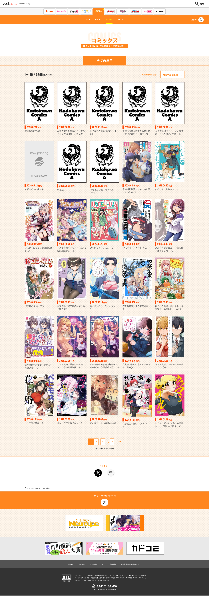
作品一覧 (95, 19)
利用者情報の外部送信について (136, 564)
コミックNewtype (34, 488)
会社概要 (64, 564)
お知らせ (125, 19)
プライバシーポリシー (95, 564)
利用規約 (77, 564)
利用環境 (113, 564)
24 (110, 441)
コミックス (110, 19)
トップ (82, 19)
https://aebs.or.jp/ (104, 581)
